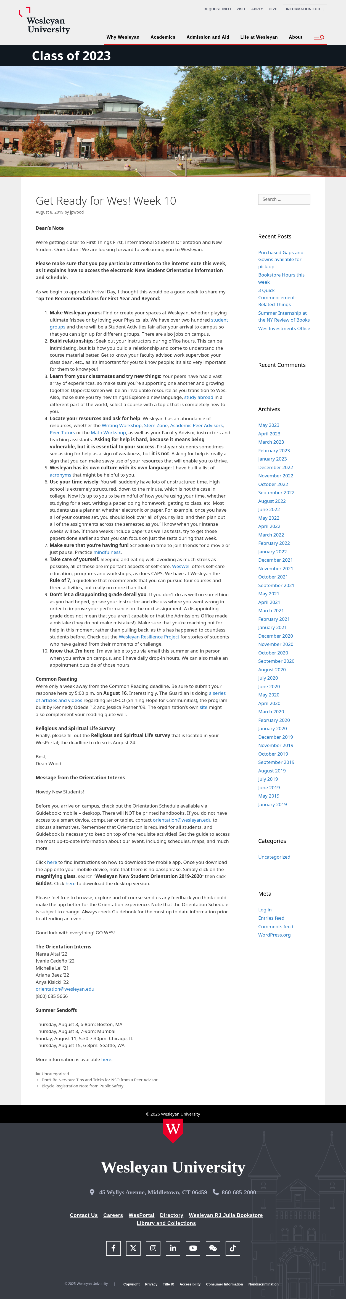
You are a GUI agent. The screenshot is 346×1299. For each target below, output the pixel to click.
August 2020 (272, 669)
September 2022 (276, 492)
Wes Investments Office (284, 328)
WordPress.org (274, 935)
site (203, 707)
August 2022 (272, 501)
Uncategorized (55, 1073)
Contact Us (84, 1215)
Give (273, 9)
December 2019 (275, 737)
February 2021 (274, 619)
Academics (162, 37)
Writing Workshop (122, 425)
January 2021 (272, 627)
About (295, 37)
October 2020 (273, 653)
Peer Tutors (62, 432)
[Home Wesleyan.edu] (173, 1131)
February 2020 (274, 720)
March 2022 (271, 535)
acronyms (60, 475)
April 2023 (269, 433)
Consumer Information (224, 1284)
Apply (257, 9)
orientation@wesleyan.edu (182, 820)
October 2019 (273, 754)
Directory (171, 1215)
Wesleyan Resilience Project (149, 636)
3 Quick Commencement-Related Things (277, 297)
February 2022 (274, 543)
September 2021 (276, 585)
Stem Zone (156, 425)
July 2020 (268, 678)
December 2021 (275, 560)
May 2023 (268, 425)
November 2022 (275, 475)
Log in (265, 909)
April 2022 (269, 526)
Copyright (131, 1284)
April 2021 (269, 602)
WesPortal (141, 1215)
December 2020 (275, 636)
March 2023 (271, 442)
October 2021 (273, 577)
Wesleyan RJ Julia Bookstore (226, 1215)
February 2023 (274, 450)
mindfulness (106, 552)
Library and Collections (166, 1223)
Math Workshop (108, 432)
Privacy (151, 1284)
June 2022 (269, 509)
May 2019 (268, 796)
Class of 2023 (71, 55)
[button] (319, 38)
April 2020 (269, 703)
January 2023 (272, 459)
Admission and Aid (208, 37)
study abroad (198, 397)
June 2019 (269, 787)
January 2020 (272, 728)
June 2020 (269, 686)
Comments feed (275, 926)
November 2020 (275, 644)
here (52, 862)
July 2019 (268, 779)
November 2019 (275, 745)
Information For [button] (305, 9)
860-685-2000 (239, 1192)
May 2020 (268, 694)
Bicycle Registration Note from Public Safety (82, 1085)
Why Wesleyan (123, 37)
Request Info (217, 9)
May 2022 (268, 518)
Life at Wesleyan (259, 37)
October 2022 (273, 484)
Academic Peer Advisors (196, 425)
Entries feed (271, 918)
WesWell (181, 566)
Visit (241, 9)
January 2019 (272, 804)
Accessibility (189, 1284)
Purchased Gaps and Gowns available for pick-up (280, 259)
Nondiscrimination (264, 1284)
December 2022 (275, 467)
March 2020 (271, 711)
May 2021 (268, 593)
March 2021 (271, 610)
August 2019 (272, 770)
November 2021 (275, 568)
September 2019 (276, 762)
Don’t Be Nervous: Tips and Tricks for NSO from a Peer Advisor (100, 1079)
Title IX (168, 1284)
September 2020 (276, 661)
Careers (113, 1215)
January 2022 (272, 551)
